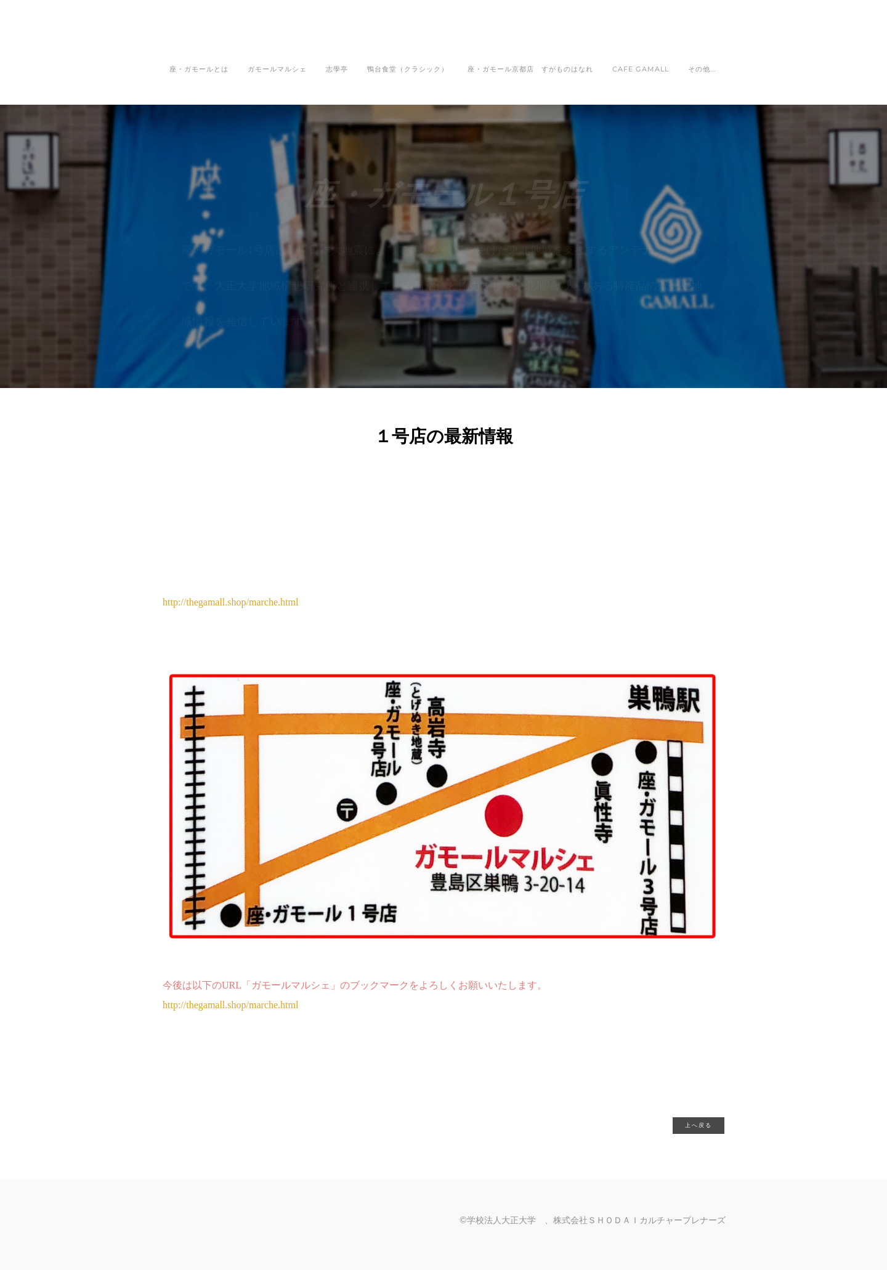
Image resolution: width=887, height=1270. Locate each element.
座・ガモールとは (199, 69)
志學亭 (337, 69)
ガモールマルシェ (277, 69)
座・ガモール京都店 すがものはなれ (530, 69)
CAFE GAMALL (640, 69)
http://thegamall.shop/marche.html (230, 1005)
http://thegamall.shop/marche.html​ (230, 602)
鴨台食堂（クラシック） (407, 69)
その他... (702, 69)
